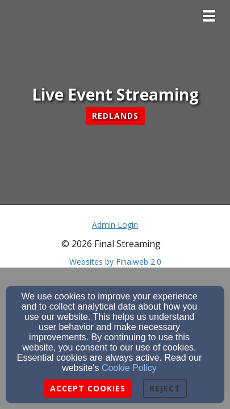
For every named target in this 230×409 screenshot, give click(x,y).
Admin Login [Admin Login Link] (115, 224)
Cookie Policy (129, 368)
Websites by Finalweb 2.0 (115, 261)
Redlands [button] (115, 115)
